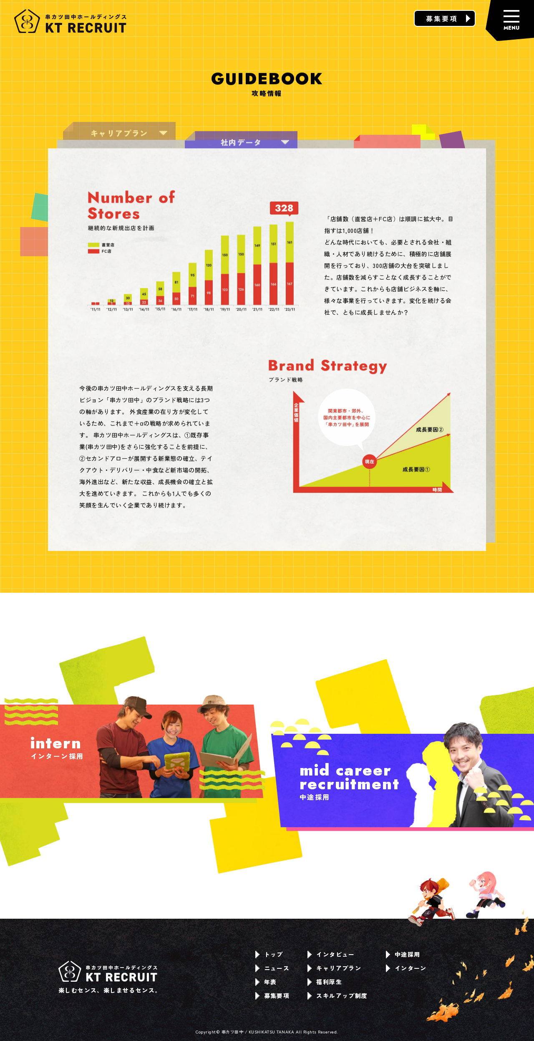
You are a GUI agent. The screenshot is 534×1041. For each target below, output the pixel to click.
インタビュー (331, 954)
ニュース (272, 968)
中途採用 (403, 954)
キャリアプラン (334, 968)
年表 (266, 982)
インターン (406, 968)
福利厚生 (324, 982)
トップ (269, 954)
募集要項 (448, 18)
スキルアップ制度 (337, 995)
